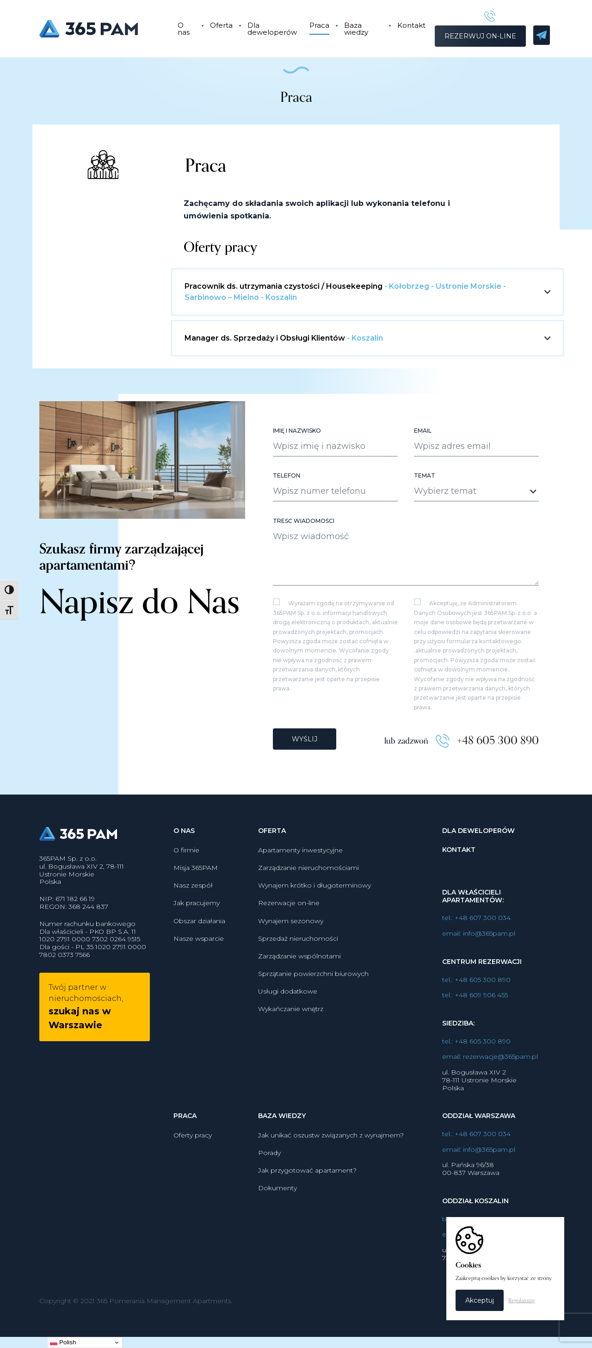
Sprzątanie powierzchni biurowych (313, 1016)
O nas (184, 29)
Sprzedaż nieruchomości (298, 980)
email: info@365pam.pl (478, 975)
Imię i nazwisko (297, 476)
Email (423, 476)
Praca (317, 25)
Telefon (286, 521)
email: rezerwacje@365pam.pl (490, 1099)
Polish (63, 1342)
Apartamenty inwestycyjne (300, 892)
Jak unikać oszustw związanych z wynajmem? (331, 1177)
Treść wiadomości (303, 566)
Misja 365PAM (195, 909)
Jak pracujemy (196, 945)
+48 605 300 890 (498, 784)
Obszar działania (199, 962)
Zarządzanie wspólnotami (299, 998)
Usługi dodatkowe (287, 1033)
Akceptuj (479, 1300)
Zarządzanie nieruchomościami (308, 909)
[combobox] (476, 537)
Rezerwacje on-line (289, 945)
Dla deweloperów (271, 29)
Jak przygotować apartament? (307, 1212)
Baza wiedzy (354, 29)
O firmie (186, 892)
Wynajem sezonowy (290, 962)
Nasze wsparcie (198, 980)
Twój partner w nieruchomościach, (86, 1048)
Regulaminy (521, 1300)
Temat (424, 521)
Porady (269, 1194)
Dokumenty (277, 1230)
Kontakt (409, 25)
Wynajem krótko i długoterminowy (314, 927)
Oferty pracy (192, 1177)
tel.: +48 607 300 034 (476, 960)
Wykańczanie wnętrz (290, 1051)
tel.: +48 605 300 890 (476, 1021)
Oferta (221, 25)
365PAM (100, 28)
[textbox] (468, 536)
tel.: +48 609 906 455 (475, 1037)
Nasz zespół (193, 927)
